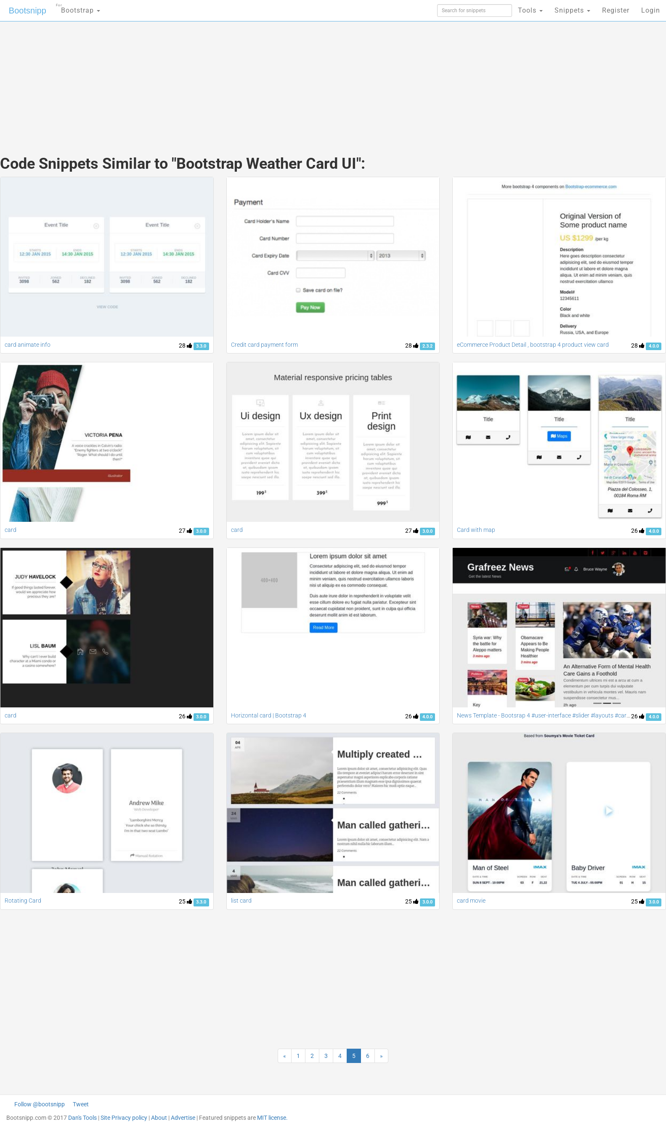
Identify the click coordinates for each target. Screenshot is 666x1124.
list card (241, 900)
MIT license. (272, 1117)
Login (650, 10)
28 (185, 345)
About (159, 1117)
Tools (530, 10)
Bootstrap (78, 7)
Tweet (81, 1104)
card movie (471, 900)
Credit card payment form (264, 344)
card (10, 529)
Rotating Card (23, 900)
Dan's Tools (82, 1117)
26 (638, 530)
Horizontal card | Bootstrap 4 (268, 715)
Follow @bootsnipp (39, 1104)
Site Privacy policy (124, 1117)
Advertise (183, 1117)
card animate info (27, 344)
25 (185, 901)
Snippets (572, 10)
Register (615, 10)
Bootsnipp (27, 10)
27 (185, 530)
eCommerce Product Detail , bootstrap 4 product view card (533, 344)
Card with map (476, 529)
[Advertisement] (270, 80)
